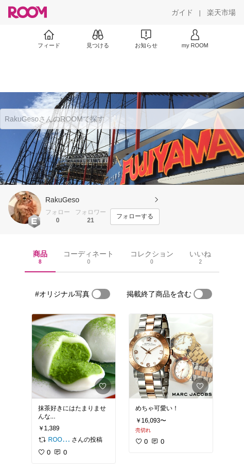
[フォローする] (135, 216)
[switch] (101, 294)
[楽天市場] (221, 12)
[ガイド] (182, 12)
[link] (73, 356)
